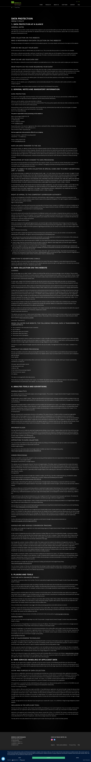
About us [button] (56, 4)
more (77, 757)
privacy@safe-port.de (20, 141)
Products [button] (48, 4)
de (76, 1)
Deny (19, 757)
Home (41, 4)
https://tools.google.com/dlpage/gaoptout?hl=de (23, 437)
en (79, 1)
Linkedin (54, 740)
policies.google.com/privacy (62, 614)
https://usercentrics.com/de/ (26, 317)
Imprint (53, 745)
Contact (72, 4)
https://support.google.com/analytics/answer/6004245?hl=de (26, 450)
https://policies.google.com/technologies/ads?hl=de (24, 521)
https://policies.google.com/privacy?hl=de (21, 563)
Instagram (52, 740)
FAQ (79, 4)
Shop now (64, 4)
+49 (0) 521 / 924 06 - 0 (17, 741)
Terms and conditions (62, 745)
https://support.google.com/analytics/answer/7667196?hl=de (26, 479)
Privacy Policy (72, 745)
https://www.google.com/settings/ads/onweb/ (26, 506)
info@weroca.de (19, 123)
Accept (48, 757)
